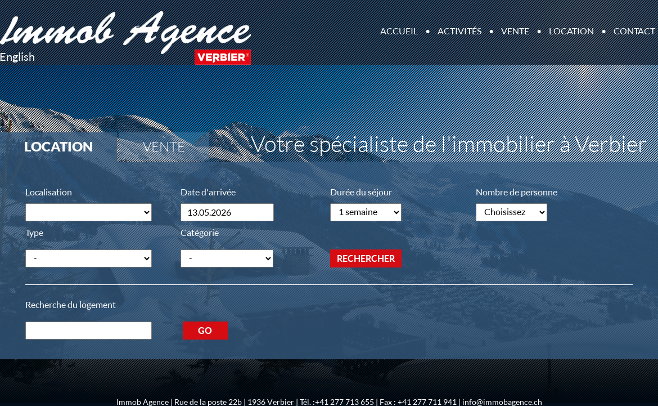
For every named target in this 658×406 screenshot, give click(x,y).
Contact (634, 31)
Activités (459, 31)
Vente (515, 31)
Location (571, 31)
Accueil (399, 31)
